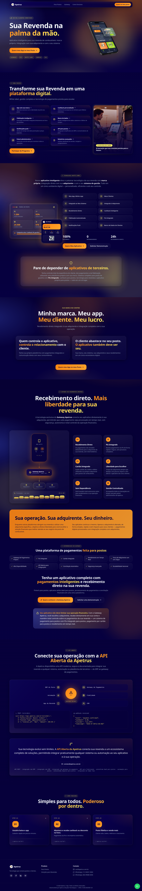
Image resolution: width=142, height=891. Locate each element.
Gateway (67, 5)
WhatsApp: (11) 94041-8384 (84, 873)
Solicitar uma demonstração (89, 599)
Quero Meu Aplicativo (74, 246)
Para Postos (57, 5)
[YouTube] (25, 876)
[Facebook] (16, 876)
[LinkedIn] (20, 876)
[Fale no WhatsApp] (137, 886)
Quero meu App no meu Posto (24, 50)
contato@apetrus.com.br (71, 764)
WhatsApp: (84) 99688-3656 (84, 875)
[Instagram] (11, 876)
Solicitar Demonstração (99, 246)
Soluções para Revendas (49, 873)
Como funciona (77, 5)
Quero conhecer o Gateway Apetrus (55, 599)
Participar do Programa (22, 151)
